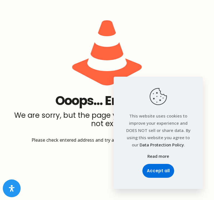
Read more (158, 156)
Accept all (158, 171)
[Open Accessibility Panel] (12, 188)
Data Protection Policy (162, 145)
